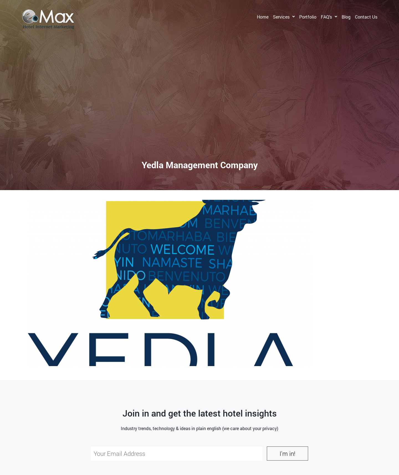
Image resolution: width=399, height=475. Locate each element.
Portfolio (307, 17)
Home (262, 17)
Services (281, 17)
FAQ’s (326, 17)
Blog (346, 17)
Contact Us (366, 17)
